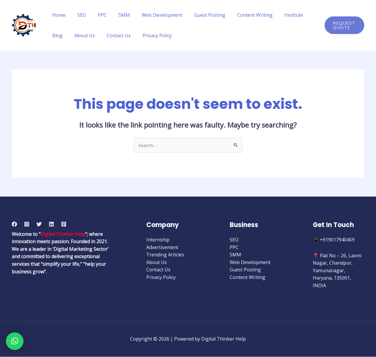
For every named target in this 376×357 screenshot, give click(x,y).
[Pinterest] (63, 224)
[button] (15, 341)
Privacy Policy (129, 35)
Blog (300, 15)
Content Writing (239, 15)
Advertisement (162, 247)
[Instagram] (26, 224)
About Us (61, 35)
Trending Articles (165, 255)
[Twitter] (39, 224)
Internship (157, 240)
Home (57, 15)
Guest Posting (196, 15)
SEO (78, 15)
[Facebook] (14, 224)
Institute (276, 15)
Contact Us (93, 35)
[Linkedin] (51, 224)
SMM (116, 15)
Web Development (151, 15)
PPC (96, 15)
